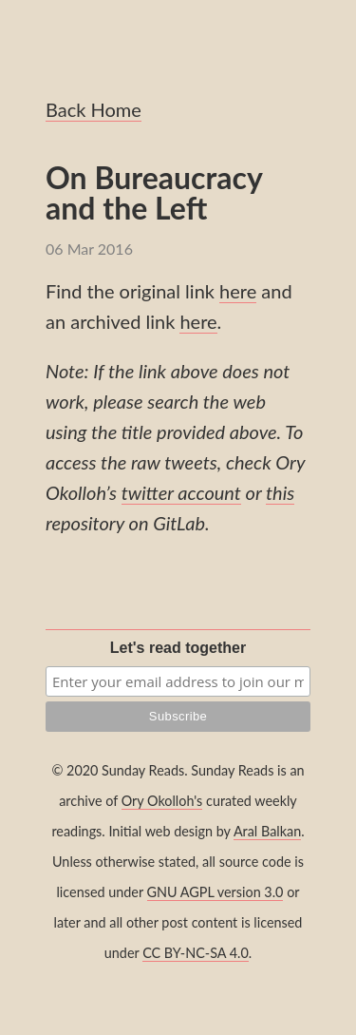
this (280, 492)
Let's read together (178, 648)
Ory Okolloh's (162, 801)
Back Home (93, 109)
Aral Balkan (267, 831)
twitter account (181, 492)
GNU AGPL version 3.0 (215, 892)
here (237, 290)
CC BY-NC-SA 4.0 (195, 953)
